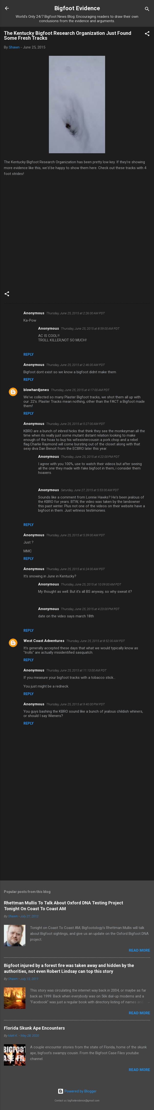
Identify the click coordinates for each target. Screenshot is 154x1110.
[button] (147, 34)
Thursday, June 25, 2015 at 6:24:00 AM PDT (75, 569)
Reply (28, 354)
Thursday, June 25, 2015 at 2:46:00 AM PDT (75, 365)
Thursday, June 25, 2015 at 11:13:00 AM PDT (76, 670)
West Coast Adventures (43, 641)
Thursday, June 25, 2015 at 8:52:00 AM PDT (95, 641)
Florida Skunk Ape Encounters (34, 1028)
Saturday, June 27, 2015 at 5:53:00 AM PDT (90, 490)
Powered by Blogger (77, 1091)
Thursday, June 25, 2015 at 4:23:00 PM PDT (90, 609)
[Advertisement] (77, 838)
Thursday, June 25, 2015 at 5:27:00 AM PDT (75, 424)
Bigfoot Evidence (77, 8)
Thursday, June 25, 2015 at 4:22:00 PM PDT (90, 457)
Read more (139, 950)
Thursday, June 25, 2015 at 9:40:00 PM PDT (75, 704)
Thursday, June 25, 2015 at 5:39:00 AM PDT (75, 535)
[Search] (147, 9)
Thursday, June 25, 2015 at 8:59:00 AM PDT (90, 328)
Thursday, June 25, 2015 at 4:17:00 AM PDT (80, 390)
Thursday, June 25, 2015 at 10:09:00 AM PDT (91, 584)
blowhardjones (36, 390)
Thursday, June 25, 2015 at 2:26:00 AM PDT (75, 313)
